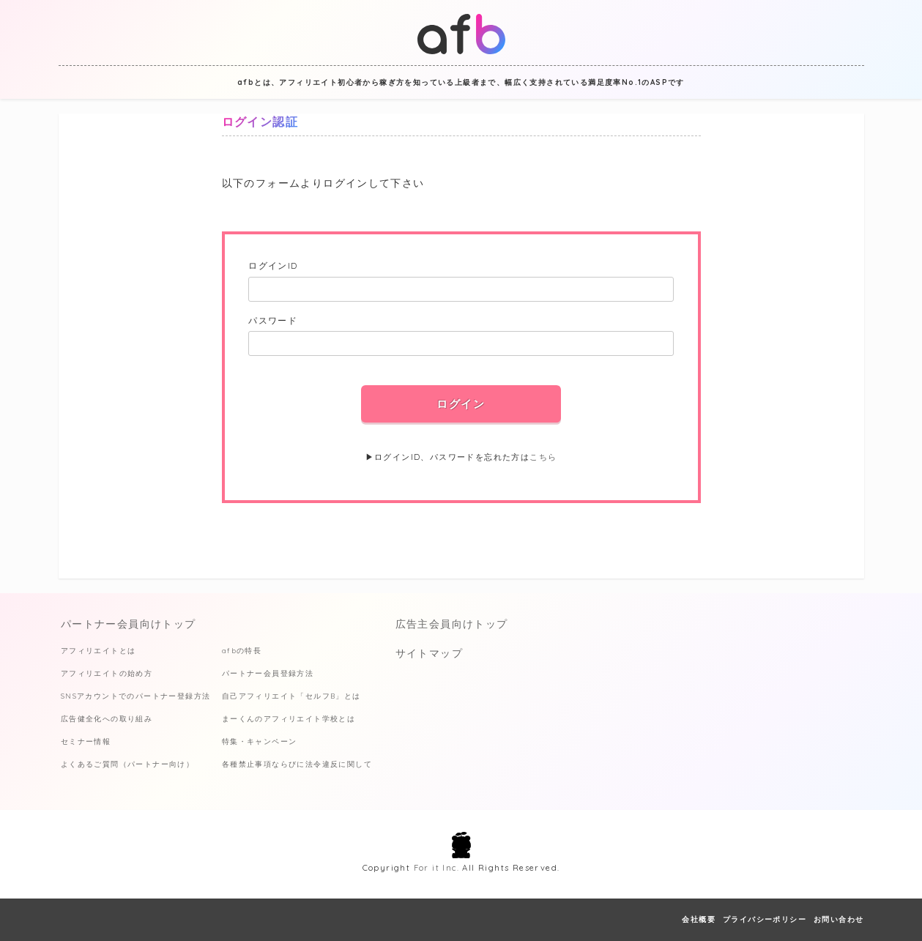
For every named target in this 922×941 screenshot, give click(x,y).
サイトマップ (429, 653)
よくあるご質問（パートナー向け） (127, 764)
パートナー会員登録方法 (267, 673)
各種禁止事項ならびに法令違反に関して (297, 764)
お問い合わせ (838, 919)
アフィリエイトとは (98, 650)
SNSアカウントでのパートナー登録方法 (136, 696)
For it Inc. (436, 868)
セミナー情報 (86, 741)
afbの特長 (241, 650)
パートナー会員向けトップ (128, 624)
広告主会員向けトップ (451, 624)
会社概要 (698, 919)
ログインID (272, 265)
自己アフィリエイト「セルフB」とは (291, 696)
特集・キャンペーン (259, 741)
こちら (543, 457)
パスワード (272, 320)
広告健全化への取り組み (106, 719)
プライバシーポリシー (764, 919)
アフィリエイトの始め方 (106, 673)
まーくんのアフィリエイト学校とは (288, 719)
